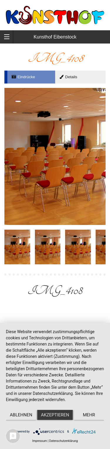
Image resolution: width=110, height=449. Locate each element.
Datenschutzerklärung (63, 441)
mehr (89, 415)
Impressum (39, 441)
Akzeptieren (55, 415)
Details (68, 77)
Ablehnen (21, 415)
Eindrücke (23, 77)
